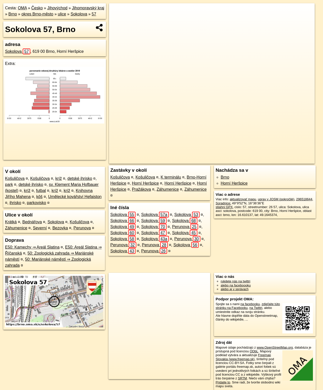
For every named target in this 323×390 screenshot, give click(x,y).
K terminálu (171, 177)
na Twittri (255, 308)
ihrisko (15, 203)
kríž (58, 178)
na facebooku (250, 304)
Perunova (82, 228)
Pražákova (141, 189)
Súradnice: (223, 203)
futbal (41, 190)
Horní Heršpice (145, 183)
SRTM (242, 378)
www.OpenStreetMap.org (275, 347)
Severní (40, 228)
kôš (39, 196)
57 (94, 14)
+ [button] (117, 12)
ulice (62, 14)
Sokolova (79, 14)
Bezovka (60, 228)
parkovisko (36, 203)
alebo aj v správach (235, 289)
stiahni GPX (224, 207)
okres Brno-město (37, 14)
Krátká (11, 222)
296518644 (304, 199)
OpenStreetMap (225, 159)
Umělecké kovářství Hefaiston (75, 196)
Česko (37, 8)
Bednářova (32, 222)
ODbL (254, 351)
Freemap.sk (251, 159)
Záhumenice (16, 228)
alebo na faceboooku (236, 285)
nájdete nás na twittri (235, 281)
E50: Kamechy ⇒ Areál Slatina (32, 247)
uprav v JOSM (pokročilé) (276, 199)
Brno (12, 14)
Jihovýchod (57, 8)
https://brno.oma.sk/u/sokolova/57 (290, 159)
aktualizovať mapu (243, 199)
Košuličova (14, 178)
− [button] (117, 19)
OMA (22, 8)
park (9, 184)
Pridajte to (223, 382)
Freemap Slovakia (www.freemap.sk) (243, 357)
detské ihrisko (79, 178)
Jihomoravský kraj (88, 8)
